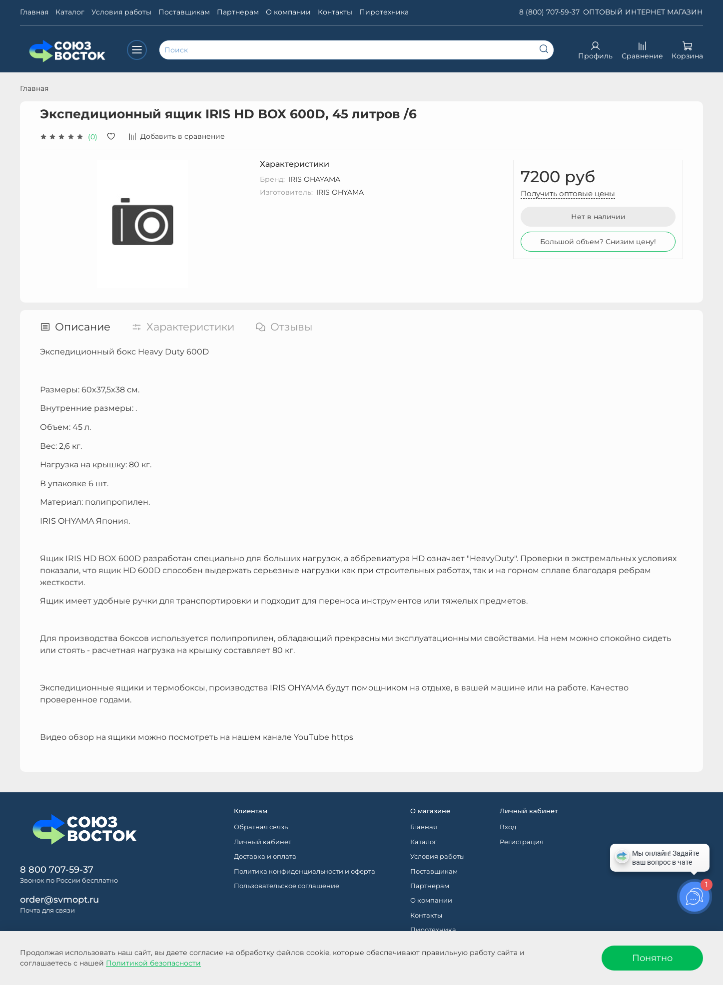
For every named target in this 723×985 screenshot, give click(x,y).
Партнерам (238, 11)
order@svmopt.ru (59, 899)
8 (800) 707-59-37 (549, 11)
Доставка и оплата (265, 856)
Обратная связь (261, 827)
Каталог (69, 11)
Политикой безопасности (153, 963)
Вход (508, 827)
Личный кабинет (262, 842)
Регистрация (522, 842)
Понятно (652, 958)
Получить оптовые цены (568, 193)
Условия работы (121, 11)
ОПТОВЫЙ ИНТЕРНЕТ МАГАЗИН (643, 11)
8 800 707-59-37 (56, 869)
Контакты (335, 11)
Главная (34, 11)
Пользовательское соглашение (286, 886)
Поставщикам (184, 11)
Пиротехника (384, 11)
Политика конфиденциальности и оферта (304, 871)
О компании (288, 11)
